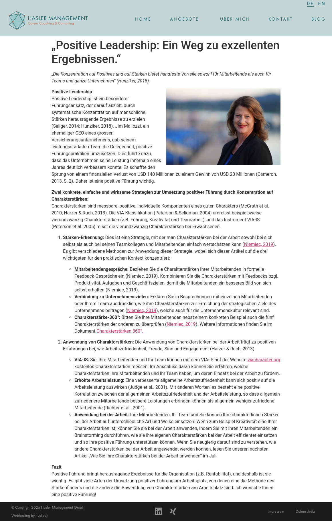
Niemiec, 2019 (258, 244)
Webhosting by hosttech (29, 516)
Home (143, 19)
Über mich (235, 19)
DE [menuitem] (310, 3)
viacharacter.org (264, 359)
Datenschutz (305, 512)
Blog (318, 19)
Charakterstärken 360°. (119, 331)
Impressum (276, 512)
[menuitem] (310, 4)
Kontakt (280, 19)
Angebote (186, 19)
